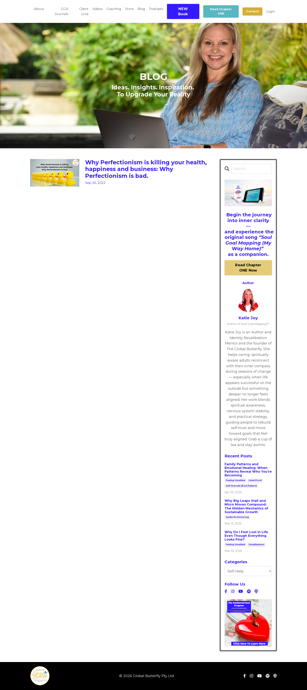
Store (129, 9)
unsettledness (256, 544)
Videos (97, 9)
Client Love (83, 11)
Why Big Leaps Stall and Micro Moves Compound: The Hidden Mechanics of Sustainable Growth (246, 506)
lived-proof (255, 480)
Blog (141, 9)
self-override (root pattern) (241, 486)
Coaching (114, 9)
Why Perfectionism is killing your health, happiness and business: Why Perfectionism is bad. (148, 169)
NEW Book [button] (183, 11)
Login (270, 11)
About (39, 9)
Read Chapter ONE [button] (221, 11)
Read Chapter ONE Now (248, 268)
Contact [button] (252, 11)
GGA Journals (61, 11)
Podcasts (156, 9)
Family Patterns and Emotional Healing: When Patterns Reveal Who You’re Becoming (248, 469)
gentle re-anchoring (237, 517)
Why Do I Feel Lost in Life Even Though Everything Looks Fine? (246, 535)
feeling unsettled (235, 480)
